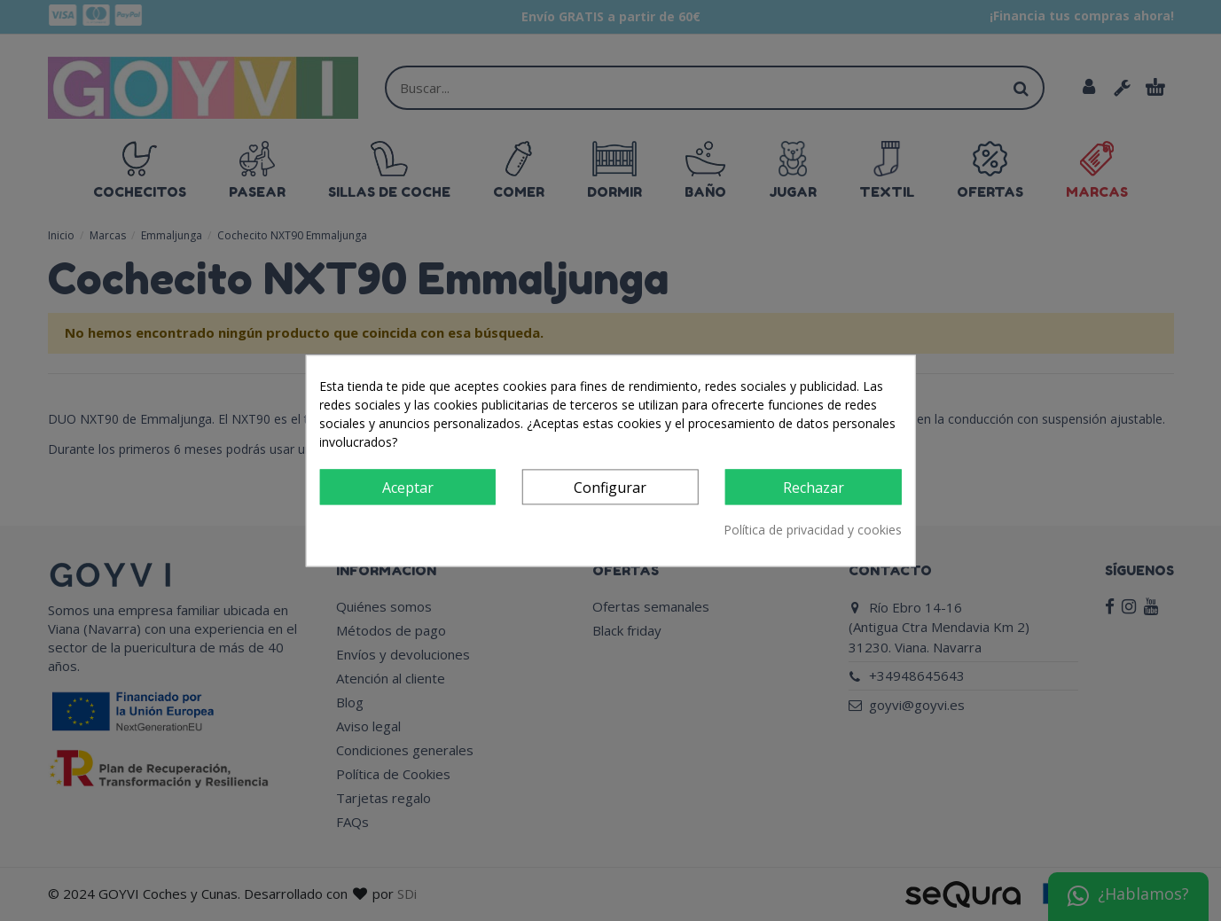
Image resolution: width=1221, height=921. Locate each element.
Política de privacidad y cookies (813, 529)
